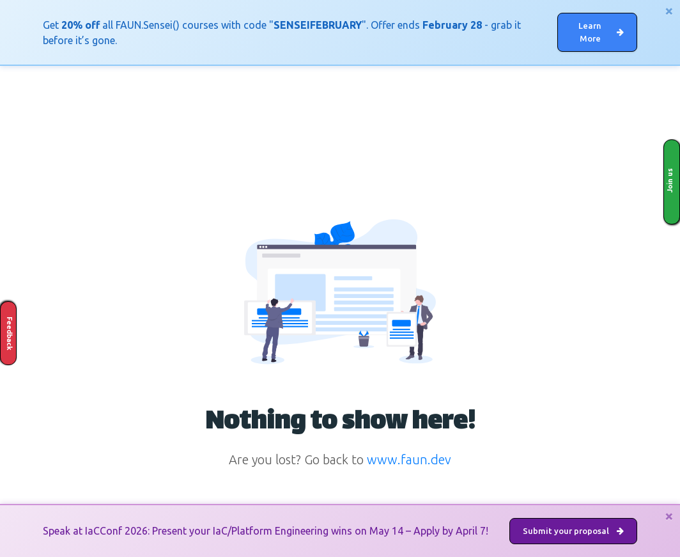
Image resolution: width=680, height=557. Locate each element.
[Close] (669, 11)
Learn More (601, 32)
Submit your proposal (573, 530)
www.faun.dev (409, 459)
